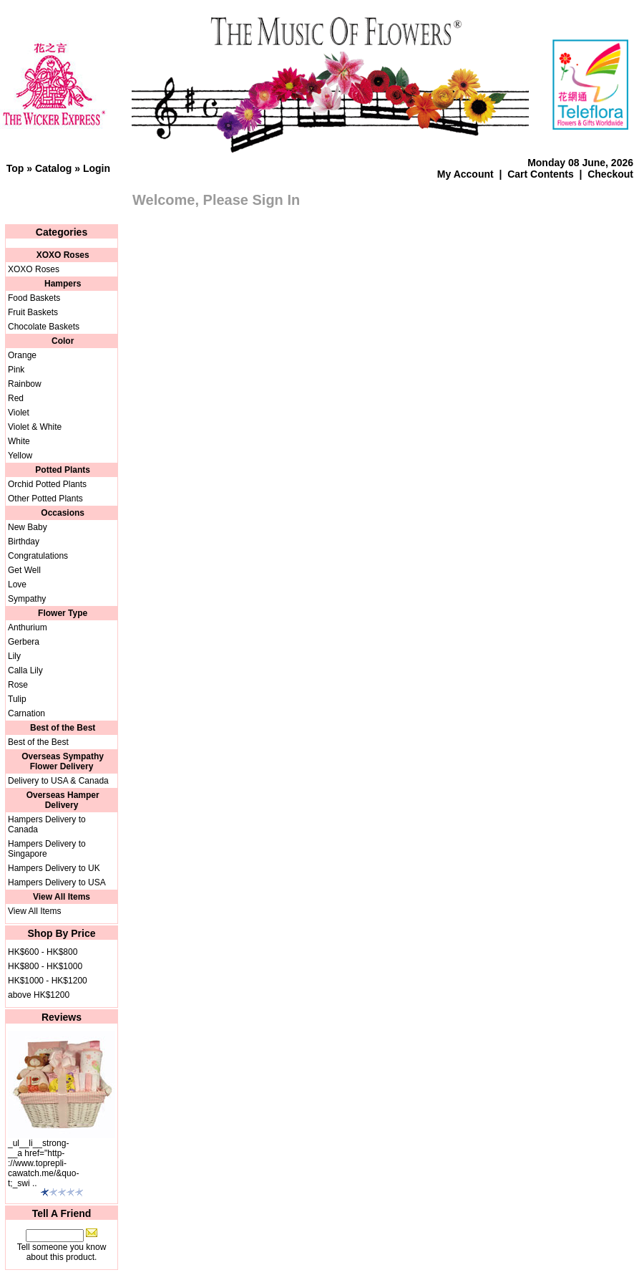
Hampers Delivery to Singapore (47, 849)
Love (17, 584)
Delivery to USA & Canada (58, 781)
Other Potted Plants (45, 499)
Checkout (610, 174)
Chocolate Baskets (43, 327)
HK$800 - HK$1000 (45, 966)
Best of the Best (38, 742)
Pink (16, 370)
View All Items (34, 911)
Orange (22, 355)
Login (96, 168)
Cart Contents (540, 174)
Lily (14, 656)
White (19, 441)
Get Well (24, 570)
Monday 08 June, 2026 (580, 162)
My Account (465, 174)
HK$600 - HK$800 (42, 952)
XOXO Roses (33, 269)
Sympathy (27, 599)
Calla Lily (25, 670)
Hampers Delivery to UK (54, 868)
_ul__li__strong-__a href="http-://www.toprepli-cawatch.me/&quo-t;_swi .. (43, 1163)
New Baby (27, 527)
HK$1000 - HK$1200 (47, 981)
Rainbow (25, 384)
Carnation (26, 713)
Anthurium (27, 627)
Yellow (20, 456)
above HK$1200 (38, 995)
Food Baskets (34, 298)
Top (15, 168)
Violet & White (35, 427)
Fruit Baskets (33, 312)
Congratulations (38, 556)
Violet (18, 413)
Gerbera (23, 642)
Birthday (23, 542)
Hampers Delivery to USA (57, 882)
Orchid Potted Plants (47, 484)
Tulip (17, 699)
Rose (18, 685)
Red (16, 398)
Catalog (53, 168)
